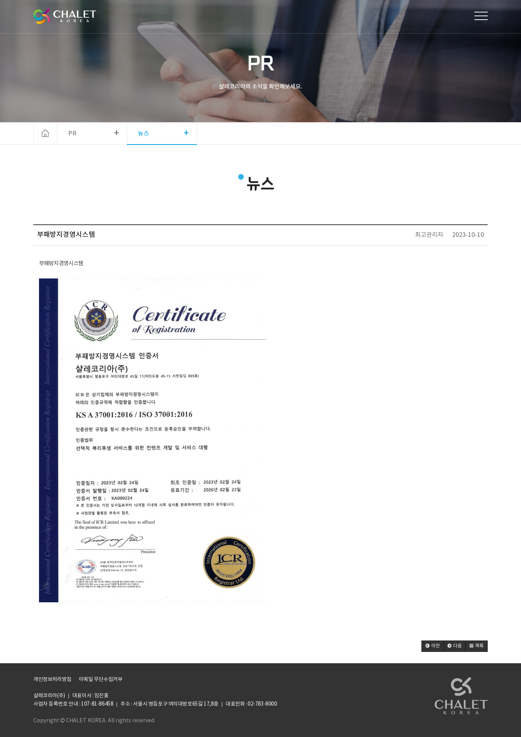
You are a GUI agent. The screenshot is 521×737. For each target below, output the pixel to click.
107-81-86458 (97, 704)
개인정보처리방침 (52, 679)
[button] (432, 646)
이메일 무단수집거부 (101, 679)
